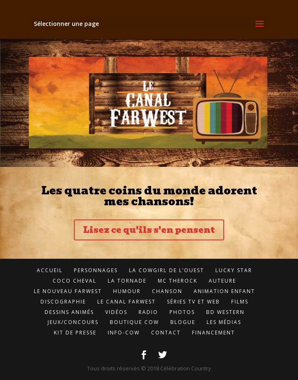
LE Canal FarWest (126, 301)
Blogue (182, 322)
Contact (166, 332)
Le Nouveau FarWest (68, 291)
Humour (127, 291)
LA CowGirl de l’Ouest (166, 270)
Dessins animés (69, 312)
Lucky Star (233, 270)
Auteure (222, 280)
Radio (148, 312)
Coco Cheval (74, 280)
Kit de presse (75, 332)
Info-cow (124, 332)
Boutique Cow (134, 322)
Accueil (50, 270)
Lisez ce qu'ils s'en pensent (149, 230)
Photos (182, 312)
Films (239, 301)
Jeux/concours (73, 322)
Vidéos (116, 312)
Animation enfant (224, 291)
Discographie (63, 301)
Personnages (96, 270)
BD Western (225, 312)
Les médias (224, 322)
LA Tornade (127, 280)
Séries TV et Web (193, 301)
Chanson (167, 291)
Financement (213, 332)
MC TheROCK (177, 280)
